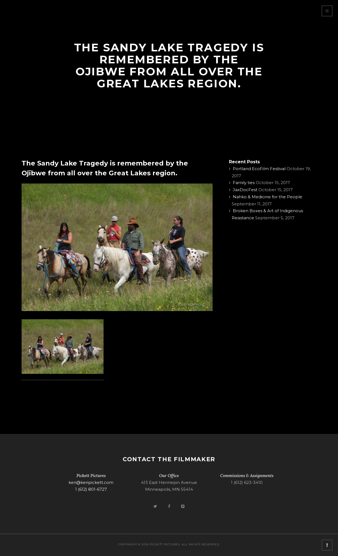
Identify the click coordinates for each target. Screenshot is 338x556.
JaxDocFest (245, 189)
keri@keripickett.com (91, 482)
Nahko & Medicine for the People (267, 196)
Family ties (244, 182)
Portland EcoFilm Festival (259, 168)
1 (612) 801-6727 (91, 489)
